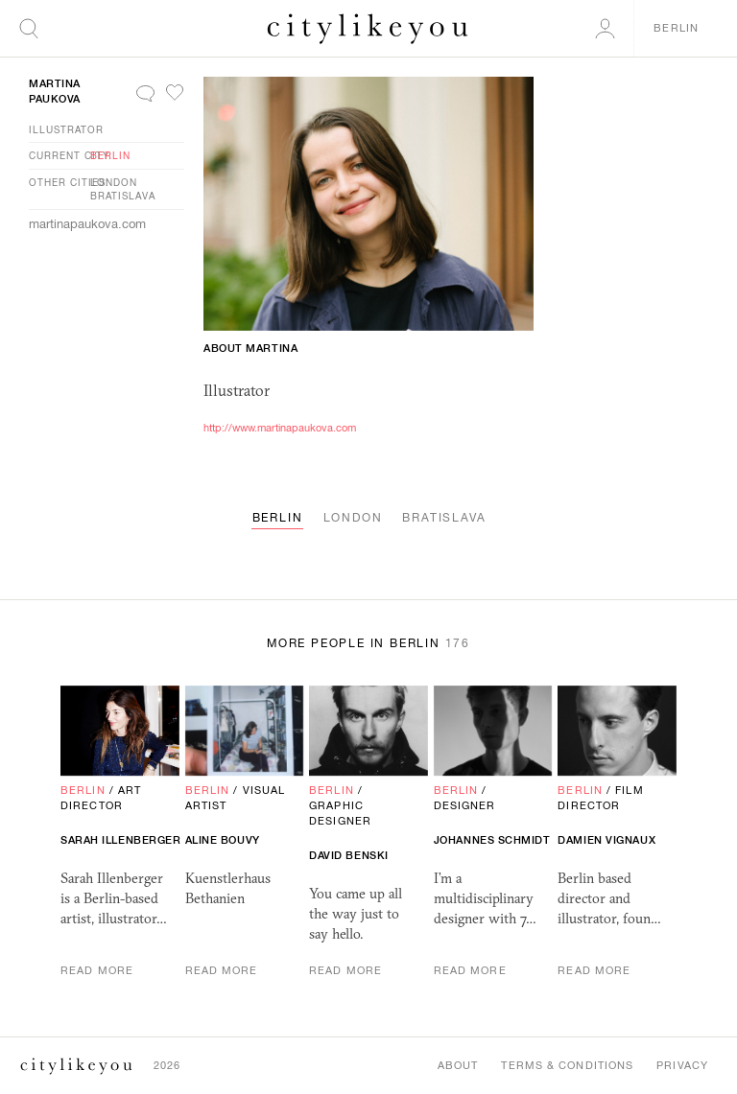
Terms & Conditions (567, 1065)
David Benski (349, 855)
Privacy (682, 1065)
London (113, 182)
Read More (96, 970)
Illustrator (66, 129)
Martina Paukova (55, 91)
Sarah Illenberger (120, 840)
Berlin (110, 155)
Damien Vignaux (606, 840)
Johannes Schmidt (492, 840)
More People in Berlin (368, 643)
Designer (465, 805)
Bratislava (122, 195)
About (458, 1065)
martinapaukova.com (87, 224)
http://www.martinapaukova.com (279, 427)
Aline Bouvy (222, 840)
